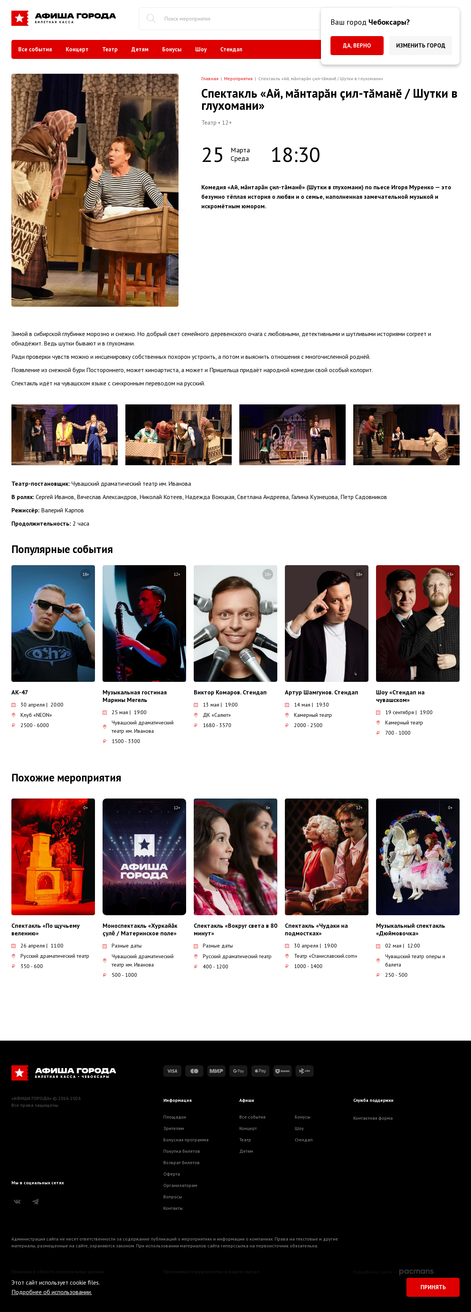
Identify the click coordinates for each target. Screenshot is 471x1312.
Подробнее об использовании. (51, 1292)
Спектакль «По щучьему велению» (45, 929)
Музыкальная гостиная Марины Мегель (135, 696)
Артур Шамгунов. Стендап (321, 692)
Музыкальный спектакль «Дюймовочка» (410, 929)
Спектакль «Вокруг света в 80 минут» (235, 929)
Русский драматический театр (50, 956)
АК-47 (19, 692)
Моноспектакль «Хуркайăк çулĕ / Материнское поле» (140, 929)
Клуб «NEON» (31, 715)
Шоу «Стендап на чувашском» (400, 696)
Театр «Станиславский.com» (321, 956)
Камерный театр (308, 715)
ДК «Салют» (212, 715)
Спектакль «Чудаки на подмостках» (316, 929)
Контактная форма (373, 1118)
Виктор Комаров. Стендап (230, 692)
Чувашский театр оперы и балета (410, 960)
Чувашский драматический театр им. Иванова (138, 726)
